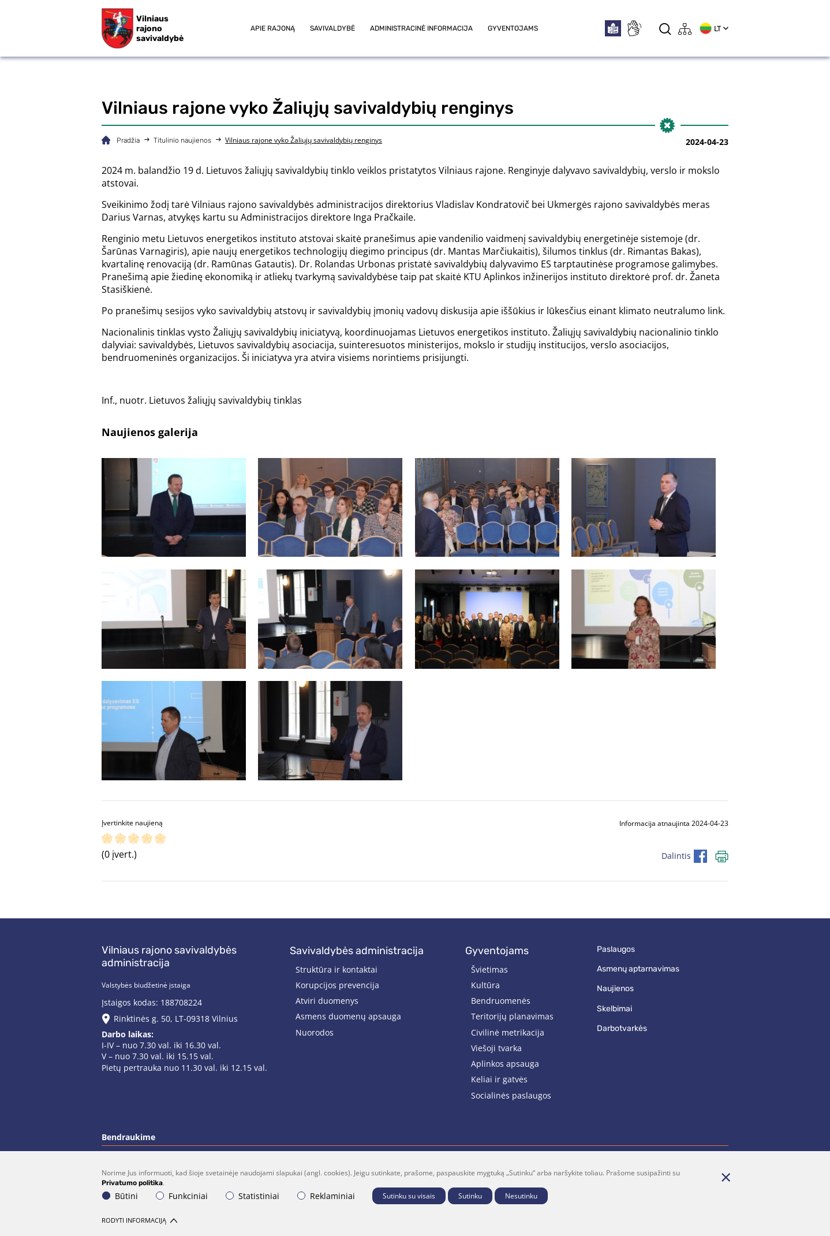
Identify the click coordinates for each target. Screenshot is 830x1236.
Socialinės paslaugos (511, 1095)
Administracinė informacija (421, 28)
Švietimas (489, 969)
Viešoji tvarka (496, 1048)
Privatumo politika (132, 1182)
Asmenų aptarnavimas (638, 969)
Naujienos (615, 988)
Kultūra (485, 985)
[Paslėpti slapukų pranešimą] (725, 1177)
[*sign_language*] (634, 28)
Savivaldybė (332, 28)
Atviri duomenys (327, 1000)
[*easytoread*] (613, 28)
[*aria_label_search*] (665, 29)
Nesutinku (521, 1196)
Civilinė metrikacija (507, 1032)
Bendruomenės (500, 1000)
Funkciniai (182, 1195)
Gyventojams (513, 28)
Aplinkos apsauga (505, 1063)
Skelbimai (614, 1009)
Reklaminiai (326, 1195)
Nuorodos (315, 1032)
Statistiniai (252, 1195)
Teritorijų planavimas (512, 1016)
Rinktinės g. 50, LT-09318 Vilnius (176, 1018)
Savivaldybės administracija (357, 950)
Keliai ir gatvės (499, 1079)
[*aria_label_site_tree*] (685, 29)
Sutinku (470, 1196)
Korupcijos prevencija (337, 985)
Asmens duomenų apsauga (348, 1016)
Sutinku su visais (409, 1196)
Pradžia (128, 140)
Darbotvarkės (622, 1028)
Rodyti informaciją (139, 1220)
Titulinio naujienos (182, 140)
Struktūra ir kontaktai (336, 969)
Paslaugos (616, 949)
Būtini (120, 1195)
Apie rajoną (273, 28)
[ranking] (160, 839)
